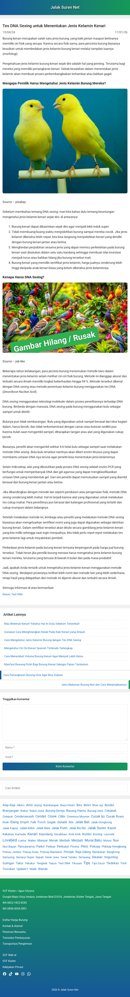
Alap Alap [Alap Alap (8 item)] (9, 805)
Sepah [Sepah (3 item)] (40, 857)
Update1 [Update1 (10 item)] (22, 869)
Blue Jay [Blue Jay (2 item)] (97, 805)
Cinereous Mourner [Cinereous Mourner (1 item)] (78, 816)
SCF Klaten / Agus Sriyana (18, 890)
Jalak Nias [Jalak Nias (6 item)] (43, 828)
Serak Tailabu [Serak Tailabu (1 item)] (69, 857)
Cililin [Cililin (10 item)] (61, 816)
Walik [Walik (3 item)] (33, 869)
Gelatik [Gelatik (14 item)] (62, 822)
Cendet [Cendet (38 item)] (40, 816)
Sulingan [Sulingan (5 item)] (8, 863)
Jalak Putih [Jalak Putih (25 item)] (59, 828)
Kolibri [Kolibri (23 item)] (87, 834)
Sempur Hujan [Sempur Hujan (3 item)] (25, 857)
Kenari (6, 594)
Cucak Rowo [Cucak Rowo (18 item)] (115, 816)
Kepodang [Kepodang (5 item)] (46, 834)
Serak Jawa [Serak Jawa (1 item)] (52, 857)
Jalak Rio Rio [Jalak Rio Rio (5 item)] (77, 828)
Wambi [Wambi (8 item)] (43, 869)
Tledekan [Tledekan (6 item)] (112, 863)
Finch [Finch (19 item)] (42, 822)
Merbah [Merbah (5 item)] (64, 840)
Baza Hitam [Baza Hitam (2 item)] (67, 805)
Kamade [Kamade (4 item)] (20, 834)
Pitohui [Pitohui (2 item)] (74, 846)
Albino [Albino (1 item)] (21, 805)
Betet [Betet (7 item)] (87, 805)
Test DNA (17, 594)
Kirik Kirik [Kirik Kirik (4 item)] (75, 834)
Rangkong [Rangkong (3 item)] (113, 852)
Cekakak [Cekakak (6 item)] (110, 810)
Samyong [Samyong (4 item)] (9, 857)
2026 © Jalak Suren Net (65, 989)
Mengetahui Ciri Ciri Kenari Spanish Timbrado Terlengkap (38, 648)
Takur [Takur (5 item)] (19, 863)
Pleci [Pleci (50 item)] (84, 846)
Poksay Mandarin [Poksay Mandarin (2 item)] (51, 852)
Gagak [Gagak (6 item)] (51, 822)
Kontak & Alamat (13, 926)
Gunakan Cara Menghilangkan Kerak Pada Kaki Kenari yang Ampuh (44, 632)
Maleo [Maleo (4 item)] (32, 840)
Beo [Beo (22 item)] (79, 805)
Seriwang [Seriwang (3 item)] (84, 857)
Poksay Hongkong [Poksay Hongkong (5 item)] (114, 846)
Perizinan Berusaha (14, 932)
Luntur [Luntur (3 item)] (22, 840)
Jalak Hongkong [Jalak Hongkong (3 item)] (101, 822)
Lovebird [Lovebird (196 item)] (10, 840)
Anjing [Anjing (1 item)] (38, 805)
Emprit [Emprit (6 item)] (24, 822)
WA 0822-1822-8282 (15, 902)
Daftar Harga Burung (15, 920)
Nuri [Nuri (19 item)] (116, 840)
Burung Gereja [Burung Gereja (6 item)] (55, 810)
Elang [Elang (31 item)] (14, 822)
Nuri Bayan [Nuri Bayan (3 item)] (9, 846)
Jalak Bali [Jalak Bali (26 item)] (82, 822)
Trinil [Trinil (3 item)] (123, 863)
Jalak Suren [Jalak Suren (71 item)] (97, 828)
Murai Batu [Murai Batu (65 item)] (93, 840)
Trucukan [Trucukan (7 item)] (9, 869)
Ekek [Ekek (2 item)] (6, 822)
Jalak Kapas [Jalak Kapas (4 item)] (10, 828)
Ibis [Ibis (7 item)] (71, 822)
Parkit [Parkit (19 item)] (40, 846)
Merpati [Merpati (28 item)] (77, 840)
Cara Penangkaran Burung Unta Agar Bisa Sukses (33, 675)
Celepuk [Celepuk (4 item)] (8, 816)
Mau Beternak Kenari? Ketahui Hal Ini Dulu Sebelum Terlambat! (42, 623)
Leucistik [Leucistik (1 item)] (109, 834)
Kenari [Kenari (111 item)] (32, 834)
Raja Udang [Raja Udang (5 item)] (83, 852)
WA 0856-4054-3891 (15, 908)
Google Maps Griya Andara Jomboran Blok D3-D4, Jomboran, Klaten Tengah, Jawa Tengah (57, 896)
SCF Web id (9, 955)
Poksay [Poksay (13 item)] (95, 846)
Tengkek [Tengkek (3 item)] (42, 863)
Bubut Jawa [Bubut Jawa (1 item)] (37, 810)
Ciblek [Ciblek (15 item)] (52, 816)
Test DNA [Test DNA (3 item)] (64, 863)
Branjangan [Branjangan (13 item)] (11, 811)
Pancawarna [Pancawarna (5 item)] (26, 846)
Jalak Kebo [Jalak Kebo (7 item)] (27, 828)
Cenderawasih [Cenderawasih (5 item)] (24, 816)
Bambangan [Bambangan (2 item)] (51, 805)
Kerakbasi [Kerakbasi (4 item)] (60, 834)
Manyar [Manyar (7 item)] (42, 840)
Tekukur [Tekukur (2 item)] (30, 863)
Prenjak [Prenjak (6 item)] (69, 852)
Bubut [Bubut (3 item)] (24, 810)
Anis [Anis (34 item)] (29, 805)
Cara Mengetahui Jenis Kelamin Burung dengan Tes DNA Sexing (42, 640)
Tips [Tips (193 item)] (86, 863)
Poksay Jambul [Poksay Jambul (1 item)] (12, 852)
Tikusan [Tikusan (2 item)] (77, 863)
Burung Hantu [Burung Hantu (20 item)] (76, 811)
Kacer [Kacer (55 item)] (111, 828)
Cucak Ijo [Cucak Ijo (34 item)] (98, 816)
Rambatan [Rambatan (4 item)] (98, 852)
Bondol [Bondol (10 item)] (109, 805)
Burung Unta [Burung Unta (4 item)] (95, 810)
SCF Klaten (9, 961)
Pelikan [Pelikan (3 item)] (50, 846)
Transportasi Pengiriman (17, 943)
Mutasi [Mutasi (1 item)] (107, 840)
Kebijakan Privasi (13, 967)
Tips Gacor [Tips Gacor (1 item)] (98, 863)
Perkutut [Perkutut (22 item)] (63, 846)
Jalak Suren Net (65, 7)
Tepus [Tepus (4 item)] (53, 863)
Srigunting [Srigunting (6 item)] (111, 857)
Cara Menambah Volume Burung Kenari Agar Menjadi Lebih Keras (43, 656)
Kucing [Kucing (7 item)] (97, 834)
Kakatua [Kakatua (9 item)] (8, 834)
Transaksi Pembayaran (16, 937)
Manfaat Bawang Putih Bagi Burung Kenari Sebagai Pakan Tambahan (46, 664)
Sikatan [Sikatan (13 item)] (97, 857)
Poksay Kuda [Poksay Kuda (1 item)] (30, 852)
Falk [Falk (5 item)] (33, 822)
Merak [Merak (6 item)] (53, 840)
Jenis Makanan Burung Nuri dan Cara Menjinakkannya (94, 684)
